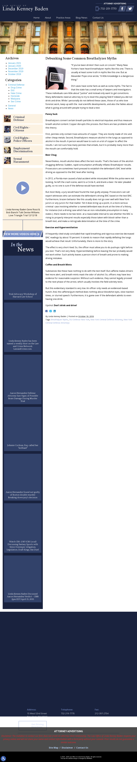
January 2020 (14, 66)
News (10, 108)
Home (36, 17)
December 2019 (15, 68)
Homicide (15, 96)
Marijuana (15, 99)
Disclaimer (67, 747)
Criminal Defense (16, 85)
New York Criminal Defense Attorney (106, 319)
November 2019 (15, 71)
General (12, 106)
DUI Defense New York (79, 319)
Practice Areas (63, 17)
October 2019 (14, 74)
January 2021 (14, 63)
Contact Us (98, 17)
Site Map (53, 747)
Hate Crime (16, 93)
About (48, 17)
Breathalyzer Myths (59, 319)
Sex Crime (16, 101)
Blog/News (81, 17)
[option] (22, 194)
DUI (12, 90)
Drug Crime (16, 87)
